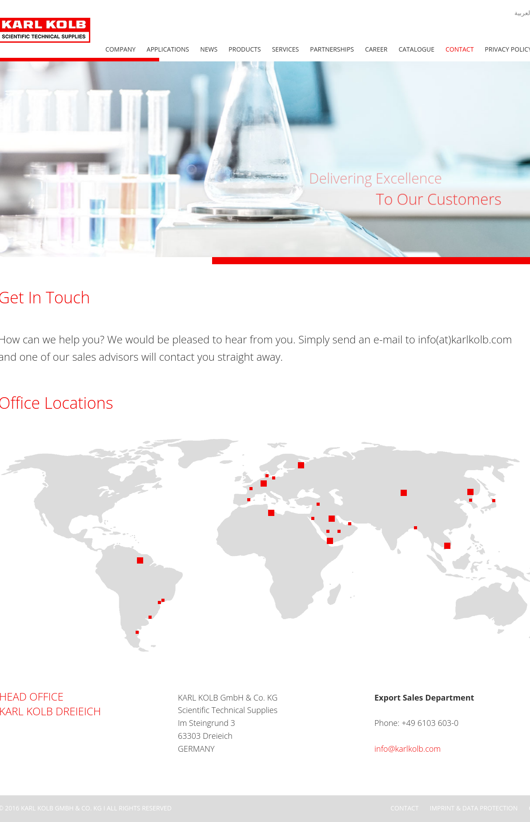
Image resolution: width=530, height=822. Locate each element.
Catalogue (416, 49)
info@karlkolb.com (407, 748)
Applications (168, 49)
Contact (460, 49)
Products (245, 49)
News (208, 49)
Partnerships (332, 49)
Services (285, 49)
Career (376, 49)
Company (120, 49)
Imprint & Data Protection (474, 808)
